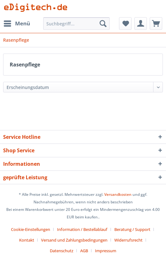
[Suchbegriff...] (76, 23)
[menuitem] (16, 23)
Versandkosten (118, 194)
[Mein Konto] (140, 23)
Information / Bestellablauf (82, 229)
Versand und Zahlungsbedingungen (74, 240)
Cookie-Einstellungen (30, 229)
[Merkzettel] (125, 23)
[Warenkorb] (156, 23)
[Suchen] (103, 23)
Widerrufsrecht (128, 240)
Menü (17, 22)
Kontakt (26, 240)
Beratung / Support (132, 229)
